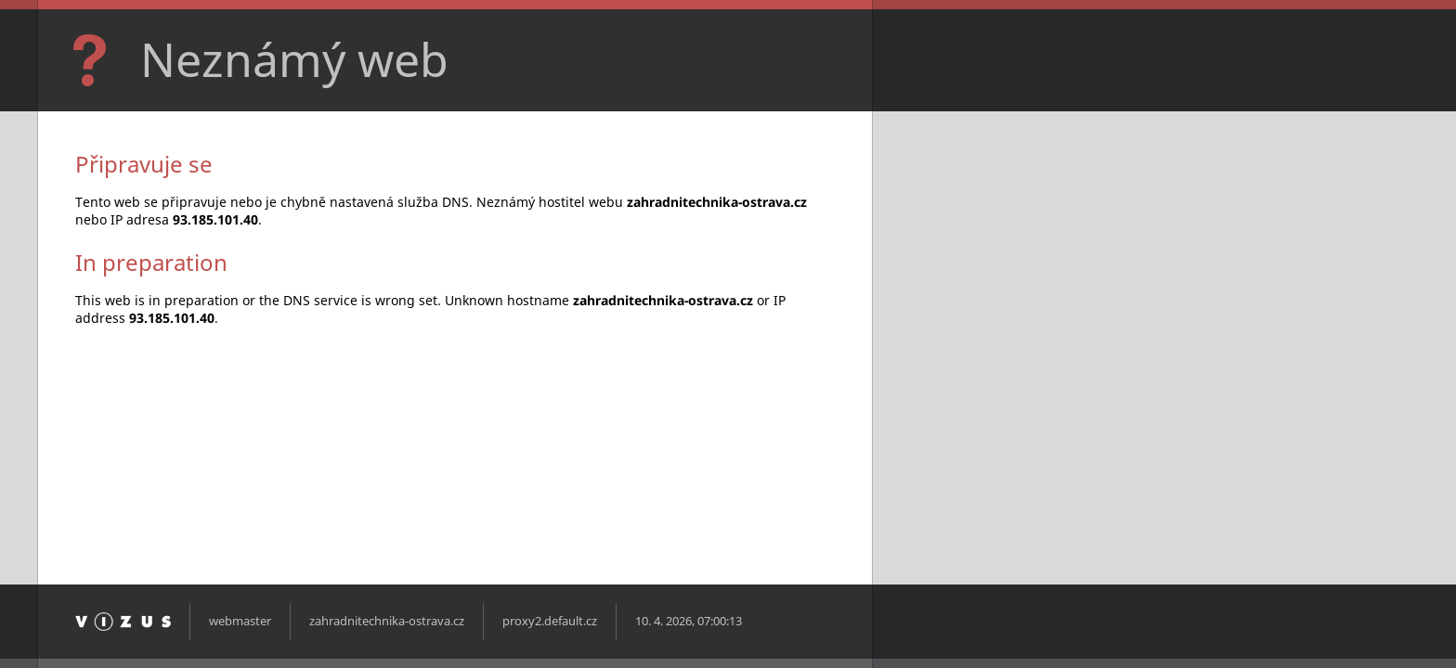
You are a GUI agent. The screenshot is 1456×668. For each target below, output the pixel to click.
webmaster (240, 621)
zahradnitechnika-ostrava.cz (386, 621)
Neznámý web (294, 59)
